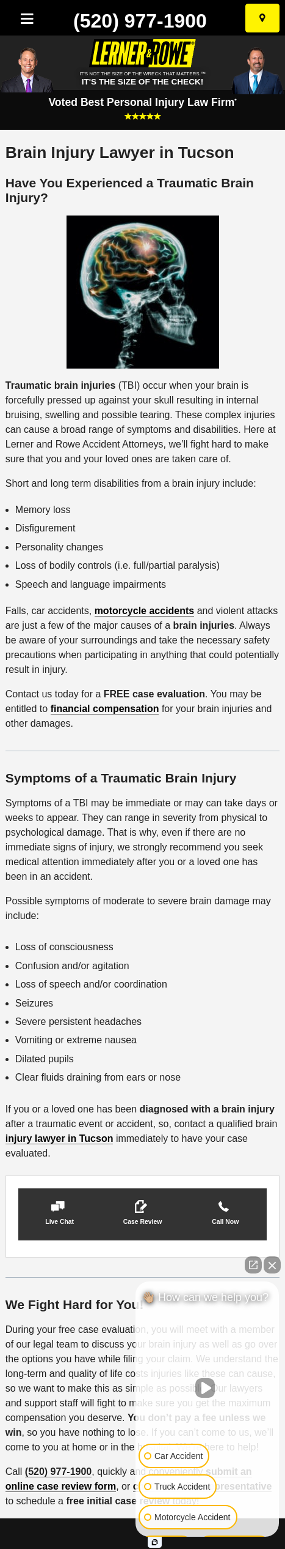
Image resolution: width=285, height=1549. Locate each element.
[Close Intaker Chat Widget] (272, 1264)
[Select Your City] (262, 18)
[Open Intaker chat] (155, 1542)
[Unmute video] (207, 1388)
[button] (59, 1214)
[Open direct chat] (253, 1264)
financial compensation (105, 708)
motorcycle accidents (145, 611)
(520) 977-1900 (140, 21)
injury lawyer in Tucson (59, 1138)
